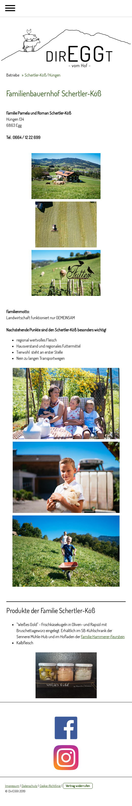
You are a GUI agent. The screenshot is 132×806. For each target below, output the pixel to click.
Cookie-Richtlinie (50, 786)
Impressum (12, 786)
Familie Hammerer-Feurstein (103, 636)
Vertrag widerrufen (78, 786)
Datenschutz (29, 786)
